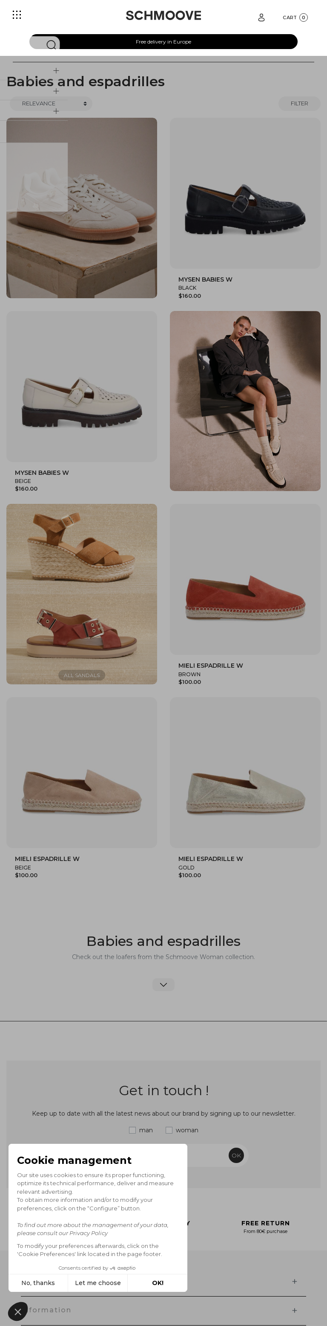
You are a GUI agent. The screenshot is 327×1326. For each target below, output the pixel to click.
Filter (299, 103)
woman (187, 1130)
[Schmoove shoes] (163, 15)
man (146, 1130)
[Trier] (51, 103)
